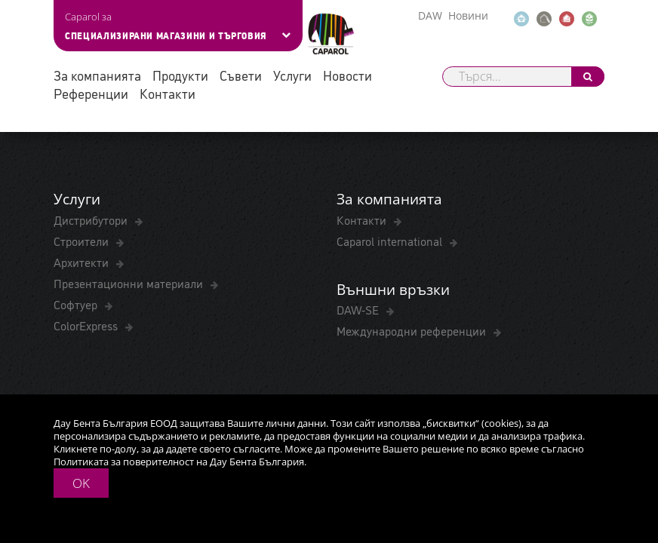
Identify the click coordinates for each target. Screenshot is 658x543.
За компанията (97, 75)
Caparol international (391, 349)
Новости (347, 75)
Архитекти (83, 370)
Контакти (167, 93)
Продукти (180, 75)
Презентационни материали (130, 391)
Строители (83, 349)
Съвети (241, 75)
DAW (430, 15)
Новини (468, 15)
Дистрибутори (92, 328)
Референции (91, 93)
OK (81, 483)
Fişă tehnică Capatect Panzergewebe (144, 145)
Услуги (292, 75)
